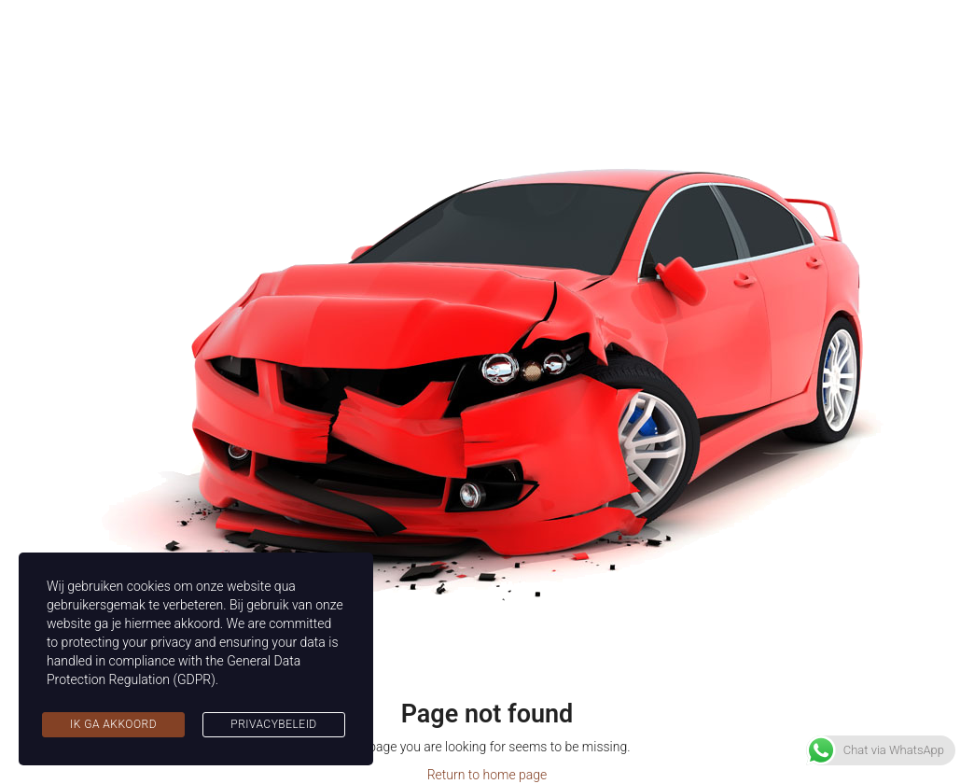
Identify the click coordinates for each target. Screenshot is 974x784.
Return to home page (487, 774)
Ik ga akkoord (113, 724)
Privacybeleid (273, 724)
